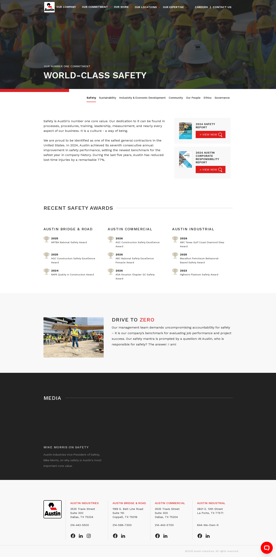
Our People (193, 97)
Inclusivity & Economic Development (142, 97)
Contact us (222, 7)
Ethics (208, 97)
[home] (49, 7)
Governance (222, 97)
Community (176, 97)
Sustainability (107, 97)
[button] (68, 7)
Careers (201, 7)
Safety (91, 97)
